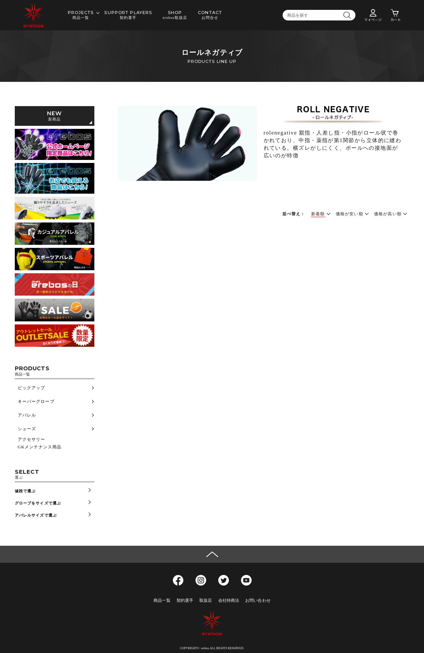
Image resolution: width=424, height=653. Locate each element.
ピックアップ (31, 387)
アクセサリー (31, 439)
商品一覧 (161, 600)
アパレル (27, 415)
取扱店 (205, 600)
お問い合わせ (258, 600)
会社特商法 (228, 600)
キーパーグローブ (36, 401)
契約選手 (185, 600)
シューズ (27, 428)
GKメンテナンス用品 (39, 447)
